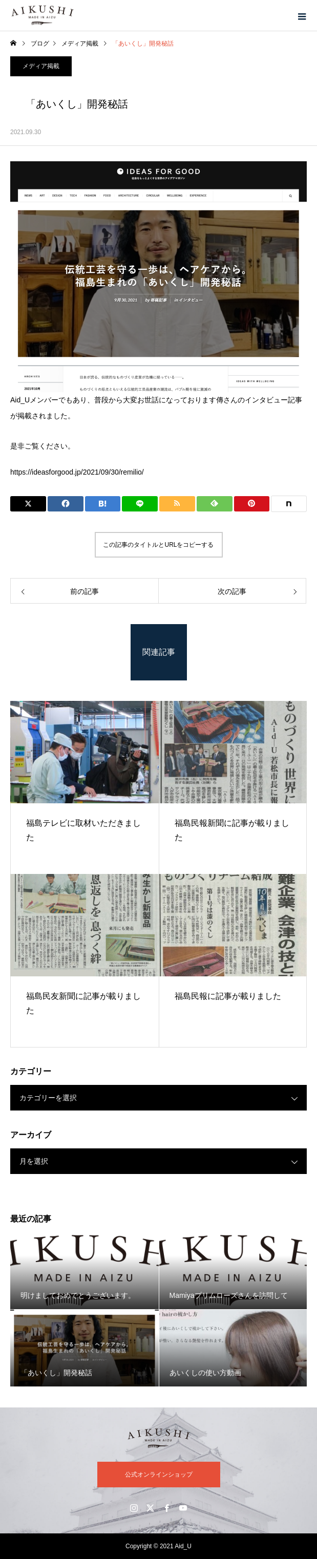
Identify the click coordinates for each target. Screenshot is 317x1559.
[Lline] (140, 503)
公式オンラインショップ (159, 1474)
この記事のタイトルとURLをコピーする (158, 544)
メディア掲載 (41, 66)
